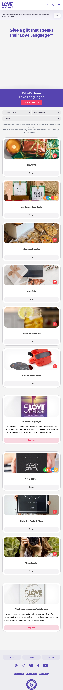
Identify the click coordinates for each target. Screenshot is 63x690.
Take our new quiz (32, 102)
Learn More (11, 16)
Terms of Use (19, 674)
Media (31, 657)
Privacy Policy (31, 674)
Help (12, 657)
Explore (31, 440)
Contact (51, 657)
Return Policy (44, 674)
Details (31, 173)
